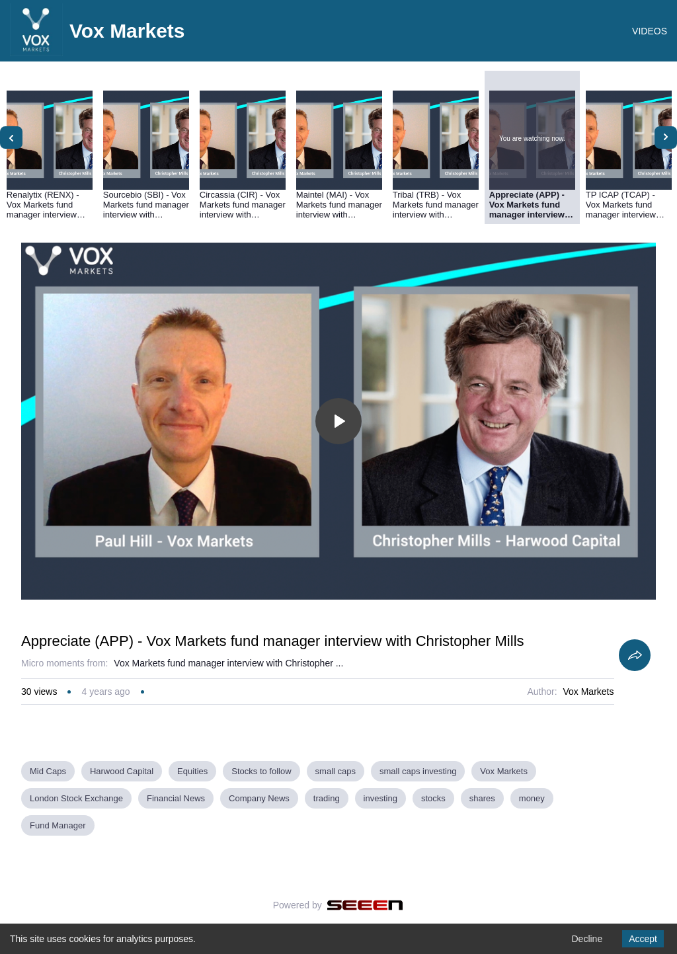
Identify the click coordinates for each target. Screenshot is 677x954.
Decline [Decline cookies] (586, 939)
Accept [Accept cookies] (643, 939)
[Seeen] (365, 905)
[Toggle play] (338, 421)
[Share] (635, 655)
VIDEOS (649, 31)
